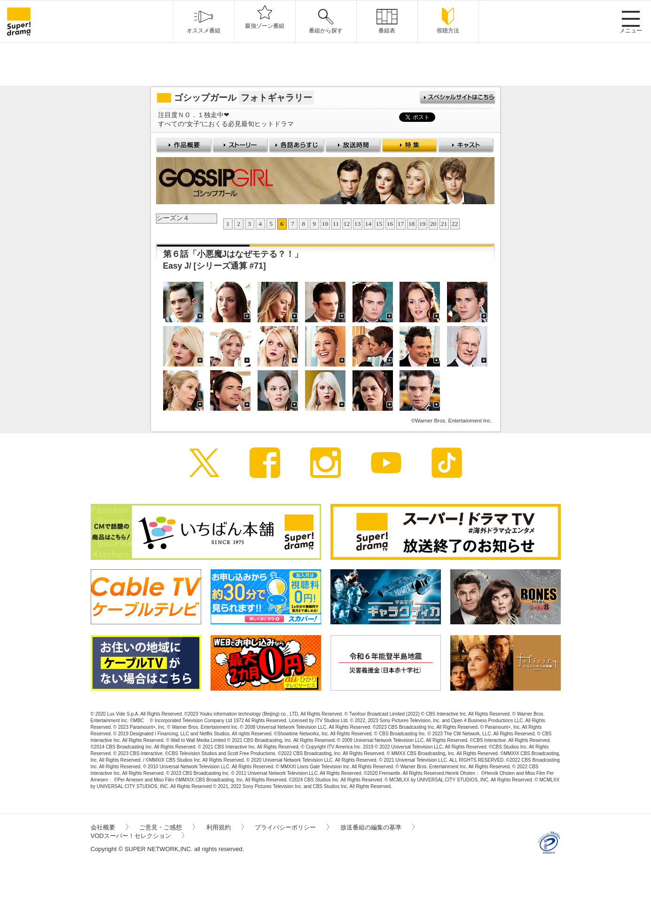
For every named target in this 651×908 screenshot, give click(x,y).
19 (422, 223)
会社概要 (109, 827)
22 (455, 223)
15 (379, 223)
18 (411, 223)
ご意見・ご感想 (167, 827)
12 (347, 223)
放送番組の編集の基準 (377, 827)
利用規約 (225, 827)
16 (390, 223)
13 (357, 223)
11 (336, 223)
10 (325, 223)
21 (444, 223)
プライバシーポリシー (292, 827)
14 (368, 223)
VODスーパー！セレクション (137, 835)
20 (433, 223)
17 (401, 223)
